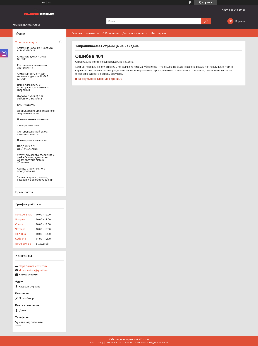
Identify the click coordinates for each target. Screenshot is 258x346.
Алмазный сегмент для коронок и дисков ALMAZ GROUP (32, 76)
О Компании (110, 33)
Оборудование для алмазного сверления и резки (36, 112)
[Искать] (206, 21)
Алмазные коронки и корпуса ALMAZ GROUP (35, 49)
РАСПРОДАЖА (26, 104)
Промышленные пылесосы (33, 119)
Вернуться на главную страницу (100, 78)
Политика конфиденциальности (151, 342)
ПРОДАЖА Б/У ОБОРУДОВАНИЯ (27, 147)
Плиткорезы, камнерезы (32, 140)
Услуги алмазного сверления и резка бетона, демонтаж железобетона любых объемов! (35, 159)
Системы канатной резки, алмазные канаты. (32, 133)
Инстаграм (158, 33)
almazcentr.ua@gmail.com (34, 270)
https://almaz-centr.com (33, 266)
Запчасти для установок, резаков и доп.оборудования (35, 178)
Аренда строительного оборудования (31, 170)
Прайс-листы (24, 192)
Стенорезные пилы (28, 125)
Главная (77, 33)
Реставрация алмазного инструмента (32, 66)
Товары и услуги (26, 42)
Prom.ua (144, 339)
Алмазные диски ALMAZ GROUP (31, 58)
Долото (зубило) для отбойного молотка (30, 97)
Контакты (92, 33)
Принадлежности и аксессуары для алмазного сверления (33, 88)
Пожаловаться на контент (119, 342)
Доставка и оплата (134, 33)
